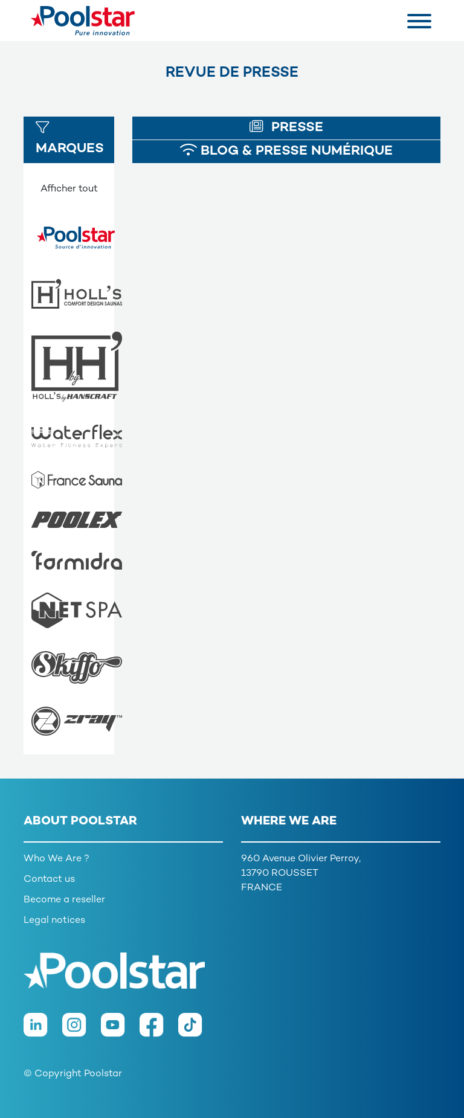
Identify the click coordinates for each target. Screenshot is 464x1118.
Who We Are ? (56, 859)
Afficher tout (69, 189)
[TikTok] (196, 1031)
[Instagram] (81, 1031)
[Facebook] (159, 1031)
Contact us (49, 880)
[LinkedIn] (43, 1031)
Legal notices (54, 921)
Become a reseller (64, 900)
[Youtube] (120, 1031)
